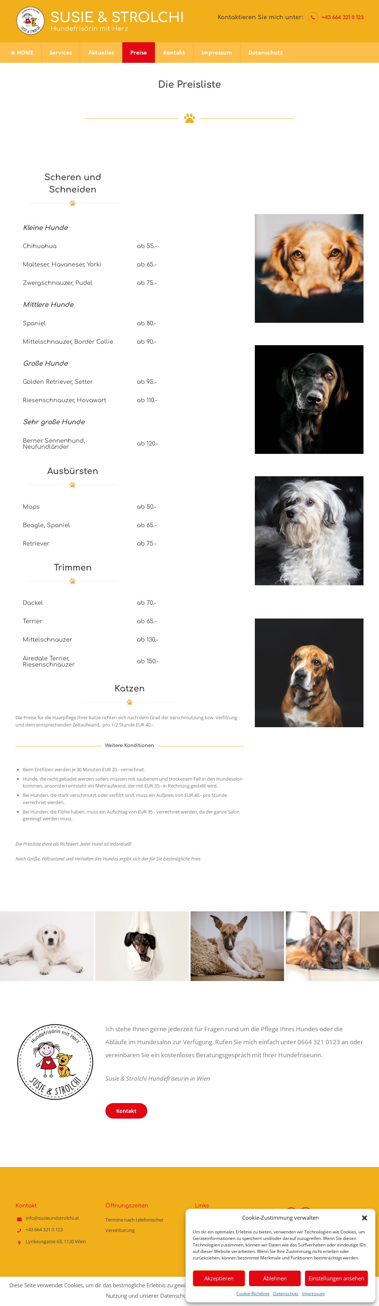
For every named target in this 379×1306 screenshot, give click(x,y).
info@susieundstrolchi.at (52, 1216)
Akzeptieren (219, 1278)
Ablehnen (275, 1278)
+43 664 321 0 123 (342, 17)
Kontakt (126, 1109)
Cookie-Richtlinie (253, 1293)
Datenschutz (286, 1293)
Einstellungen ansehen (336, 1278)
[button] (364, 1218)
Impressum (313, 1293)
